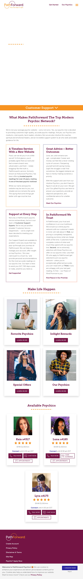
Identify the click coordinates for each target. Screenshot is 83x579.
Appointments (22, 461)
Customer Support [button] (40, 108)
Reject (70, 571)
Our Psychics (67, 5)
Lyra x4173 (41, 495)
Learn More (22, 340)
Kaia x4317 (23, 439)
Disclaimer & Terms (14, 552)
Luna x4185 (60, 439)
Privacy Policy (36, 575)
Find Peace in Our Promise (57, 278)
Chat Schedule (67, 456)
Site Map (9, 557)
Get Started (53, 5)
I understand (70, 568)
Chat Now (30, 456)
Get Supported (15, 273)
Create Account (12, 544)
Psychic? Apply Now (14, 561)
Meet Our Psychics (53, 203)
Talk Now (15, 456)
